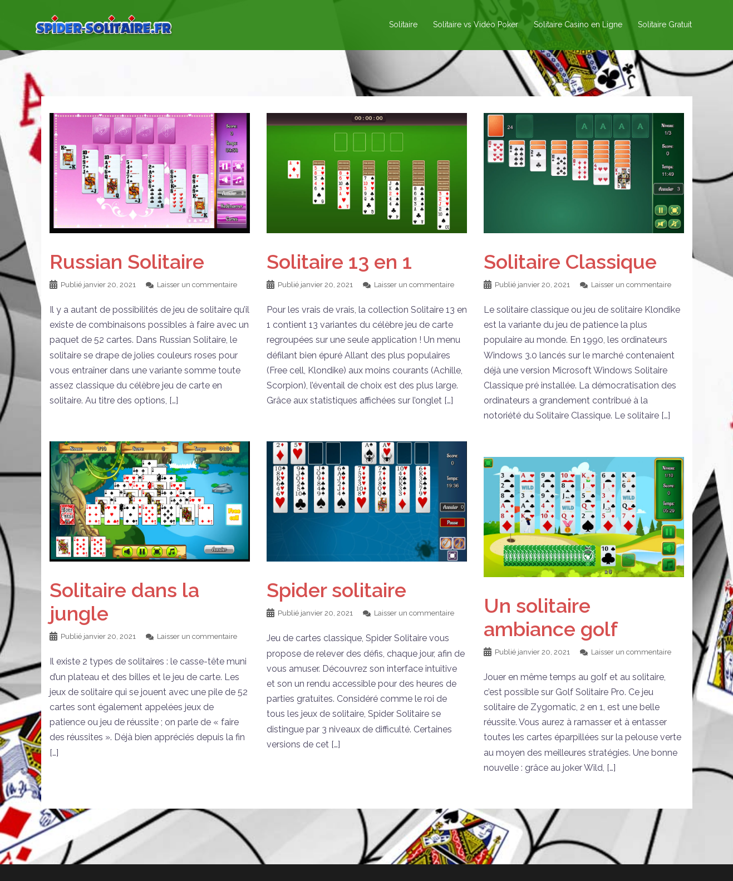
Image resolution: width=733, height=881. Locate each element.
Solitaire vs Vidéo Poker (475, 24)
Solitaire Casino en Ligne (578, 24)
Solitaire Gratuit (665, 24)
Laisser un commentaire (197, 284)
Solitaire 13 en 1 (339, 261)
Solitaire (403, 24)
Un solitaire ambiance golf (551, 617)
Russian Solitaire (127, 261)
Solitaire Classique (570, 261)
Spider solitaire (336, 590)
